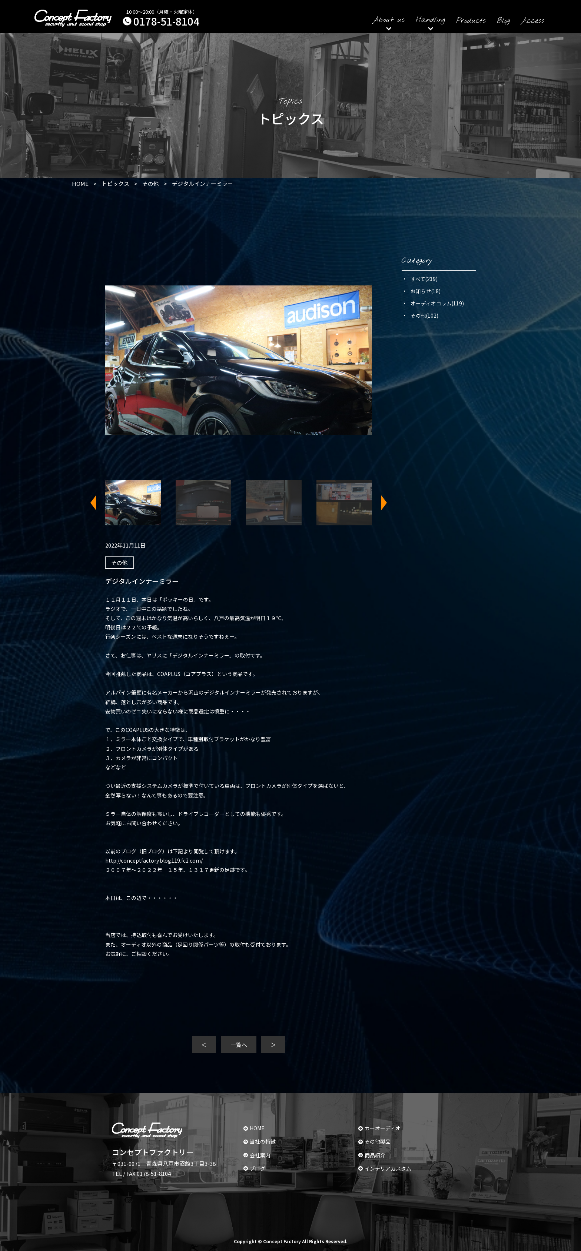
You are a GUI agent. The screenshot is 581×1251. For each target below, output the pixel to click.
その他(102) (424, 315)
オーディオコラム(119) (437, 303)
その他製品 (374, 1141)
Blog (503, 21)
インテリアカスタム (384, 1168)
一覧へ (238, 1044)
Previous (97, 503)
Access (532, 21)
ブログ (254, 1168)
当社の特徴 (259, 1141)
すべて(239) (424, 278)
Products (471, 21)
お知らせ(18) (426, 291)
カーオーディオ (379, 1128)
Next (379, 503)
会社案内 (256, 1155)
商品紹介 (371, 1155)
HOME (254, 1128)
